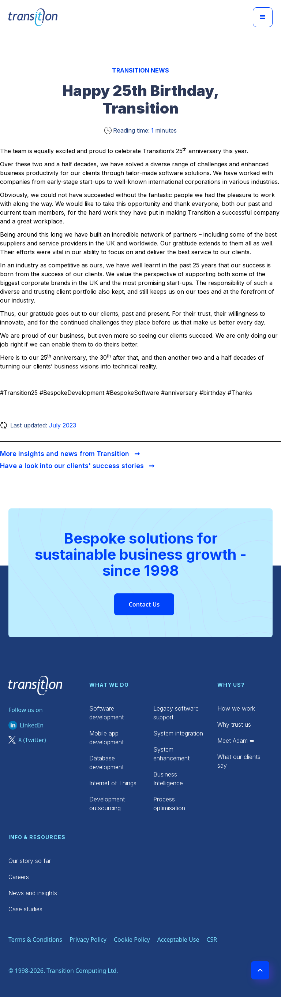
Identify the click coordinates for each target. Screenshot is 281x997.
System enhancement (171, 754)
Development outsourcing (107, 804)
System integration (178, 733)
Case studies (25, 909)
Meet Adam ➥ (235, 740)
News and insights (32, 893)
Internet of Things (112, 783)
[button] (263, 17)
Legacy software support (176, 713)
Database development (106, 763)
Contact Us (144, 604)
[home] (32, 17)
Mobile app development (106, 738)
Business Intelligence (168, 779)
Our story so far (29, 860)
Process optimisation (169, 804)
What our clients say (239, 761)
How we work (236, 708)
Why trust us (234, 724)
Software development (106, 713)
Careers (18, 877)
